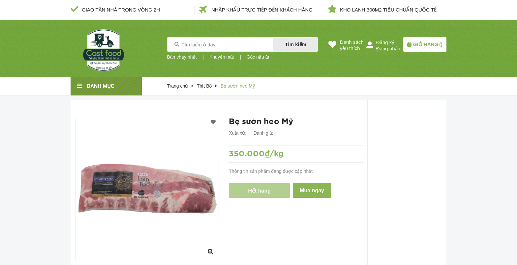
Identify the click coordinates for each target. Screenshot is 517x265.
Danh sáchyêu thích (352, 45)
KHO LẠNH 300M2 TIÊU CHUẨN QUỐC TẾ (388, 10)
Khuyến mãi (221, 57)
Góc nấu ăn (259, 57)
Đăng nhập (388, 48)
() (427, 44)
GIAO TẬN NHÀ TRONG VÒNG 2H (121, 10)
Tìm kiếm (295, 44)
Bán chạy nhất (182, 57)
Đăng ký (385, 42)
